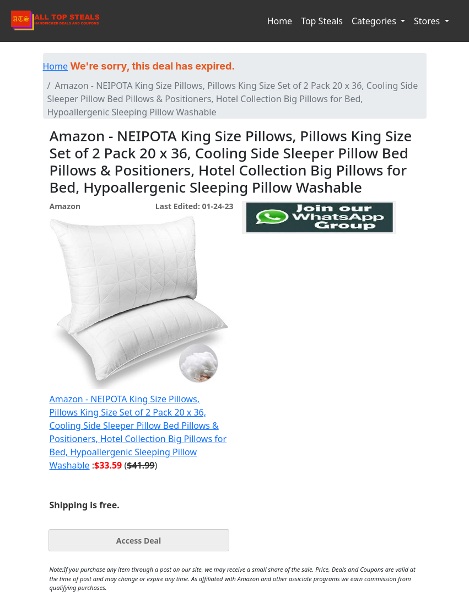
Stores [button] (428, 21)
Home (280, 21)
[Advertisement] (319, 284)
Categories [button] (375, 21)
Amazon (65, 206)
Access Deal (138, 540)
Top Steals (322, 21)
